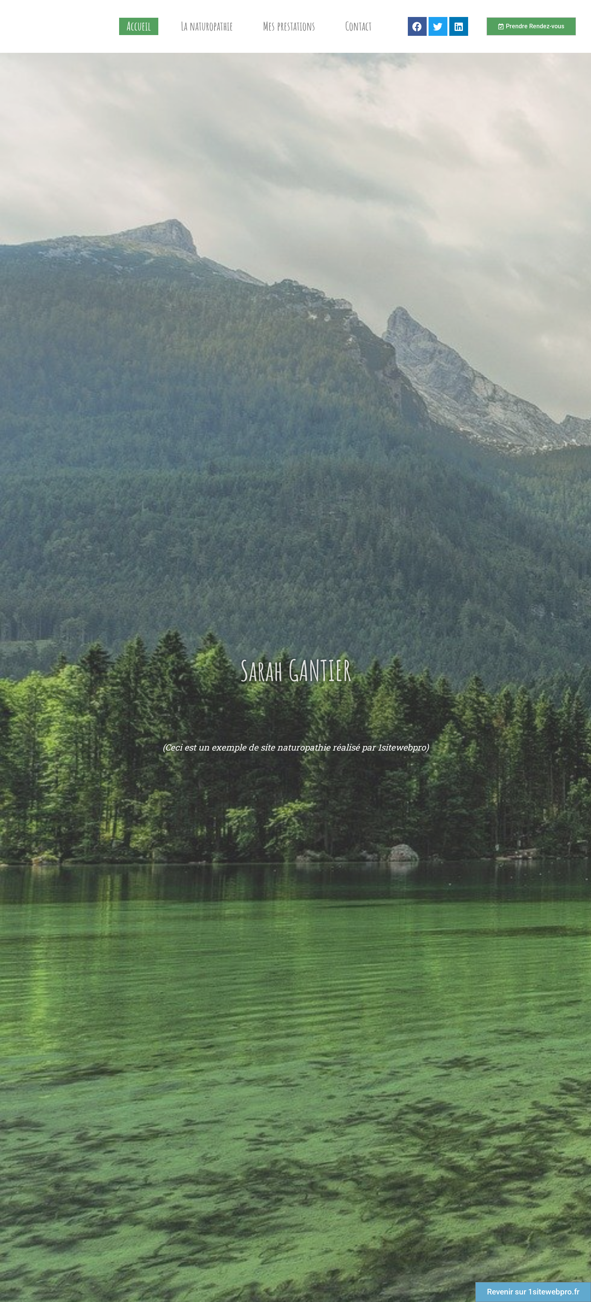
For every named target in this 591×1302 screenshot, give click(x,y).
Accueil (139, 26)
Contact (358, 26)
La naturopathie (207, 26)
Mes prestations (289, 26)
